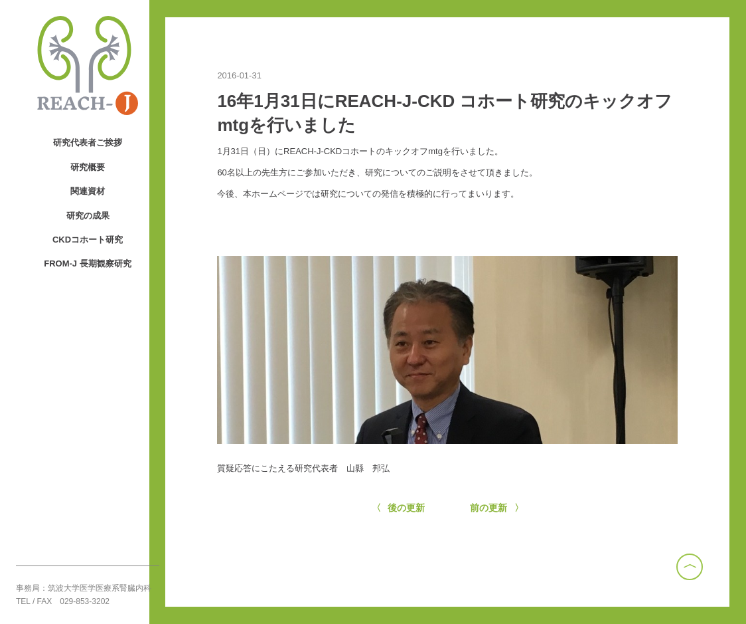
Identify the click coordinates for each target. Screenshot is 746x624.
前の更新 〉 (497, 507)
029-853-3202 (85, 601)
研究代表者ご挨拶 (87, 143)
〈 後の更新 (398, 507)
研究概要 (87, 167)
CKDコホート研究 (87, 240)
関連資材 (87, 191)
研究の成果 (88, 216)
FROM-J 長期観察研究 (87, 263)
